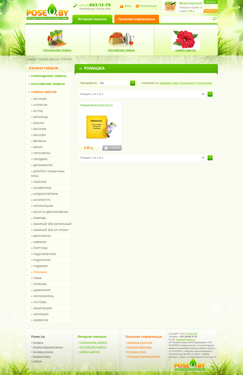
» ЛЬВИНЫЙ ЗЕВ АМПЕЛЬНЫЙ (51, 224)
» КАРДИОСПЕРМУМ (44, 193)
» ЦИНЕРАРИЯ (40, 290)
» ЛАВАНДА (38, 218)
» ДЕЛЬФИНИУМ (41, 165)
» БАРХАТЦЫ (39, 117)
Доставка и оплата (43, 352)
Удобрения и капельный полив (143, 356)
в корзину (111, 148)
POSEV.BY (192, 333)
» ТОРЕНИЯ (38, 284)
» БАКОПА (37, 123)
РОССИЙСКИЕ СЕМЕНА (48, 84)
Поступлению (204, 83)
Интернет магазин (92, 19)
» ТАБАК (36, 278)
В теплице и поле (136, 352)
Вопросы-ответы (42, 356)
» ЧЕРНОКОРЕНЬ (42, 296)
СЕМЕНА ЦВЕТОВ (44, 92)
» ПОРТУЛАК (39, 248)
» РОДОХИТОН (40, 260)
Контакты (38, 342)
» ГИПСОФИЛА (40, 153)
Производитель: (89, 83)
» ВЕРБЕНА (38, 141)
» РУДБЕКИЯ (39, 266)
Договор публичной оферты (48, 347)
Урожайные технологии (139, 342)
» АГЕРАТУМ (39, 105)
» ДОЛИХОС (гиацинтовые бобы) (48, 173)
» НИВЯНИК (38, 242)
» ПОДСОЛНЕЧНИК (43, 254)
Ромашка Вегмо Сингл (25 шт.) (96, 105)
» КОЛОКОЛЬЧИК (42, 205)
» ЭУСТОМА (39, 302)
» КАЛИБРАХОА (41, 187)
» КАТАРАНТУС (41, 199)
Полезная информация (136, 19)
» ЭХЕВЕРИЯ (39, 320)
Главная (31, 59)
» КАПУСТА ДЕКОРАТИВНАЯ (49, 212)
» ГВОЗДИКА (39, 159)
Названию (165, 83)
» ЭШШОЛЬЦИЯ (41, 308)
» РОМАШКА (39, 272)
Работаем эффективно (139, 347)
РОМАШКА (66, 59)
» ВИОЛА (37, 147)
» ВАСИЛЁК (38, 135)
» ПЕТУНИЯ (38, 99)
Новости (37, 361)
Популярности (187, 83)
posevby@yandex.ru (185, 339)
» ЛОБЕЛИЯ (39, 181)
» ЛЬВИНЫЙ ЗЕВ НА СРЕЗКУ (50, 230)
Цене (175, 83)
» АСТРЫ (37, 111)
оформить (210, 2)
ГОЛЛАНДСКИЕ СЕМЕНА (49, 76)
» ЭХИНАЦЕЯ (40, 314)
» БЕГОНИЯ (38, 129)
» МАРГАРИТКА (41, 236)
